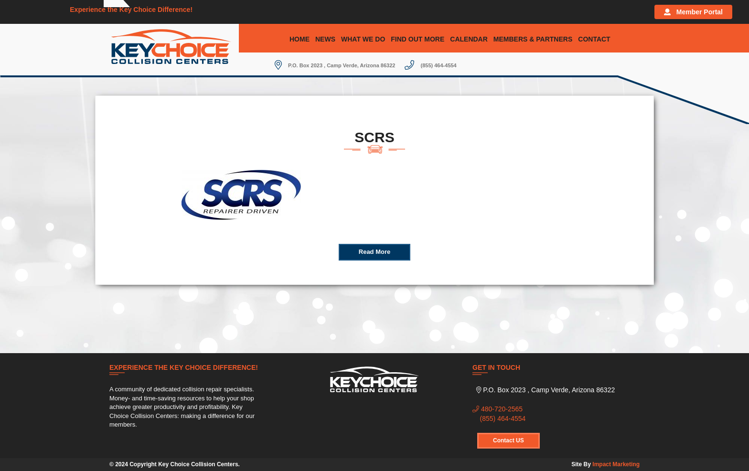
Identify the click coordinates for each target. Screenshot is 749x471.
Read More (374, 251)
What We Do (363, 39)
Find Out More (417, 39)
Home (299, 39)
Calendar (469, 39)
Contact (594, 39)
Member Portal (693, 12)
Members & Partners (532, 39)
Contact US (508, 440)
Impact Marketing (616, 464)
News (325, 39)
